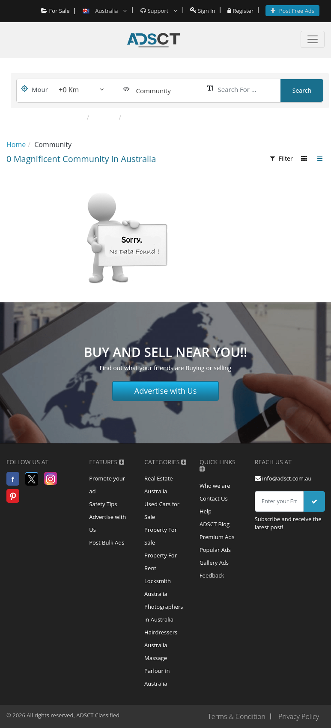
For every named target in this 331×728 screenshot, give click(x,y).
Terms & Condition (236, 716)
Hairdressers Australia (160, 638)
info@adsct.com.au (283, 478)
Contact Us (214, 498)
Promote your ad (107, 485)
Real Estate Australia (158, 485)
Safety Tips (103, 504)
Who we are (215, 485)
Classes (104, 117)
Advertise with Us (165, 391)
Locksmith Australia (157, 587)
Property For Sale (160, 536)
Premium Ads (217, 537)
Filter (281, 158)
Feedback (212, 575)
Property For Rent (160, 561)
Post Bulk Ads (106, 542)
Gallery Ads (214, 562)
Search (301, 90)
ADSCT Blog (215, 524)
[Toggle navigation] (313, 39)
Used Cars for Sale (161, 510)
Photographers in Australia (163, 613)
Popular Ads (215, 550)
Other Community (153, 117)
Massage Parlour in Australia (157, 670)
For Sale (55, 11)
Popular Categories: (48, 117)
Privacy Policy (298, 716)
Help (206, 511)
